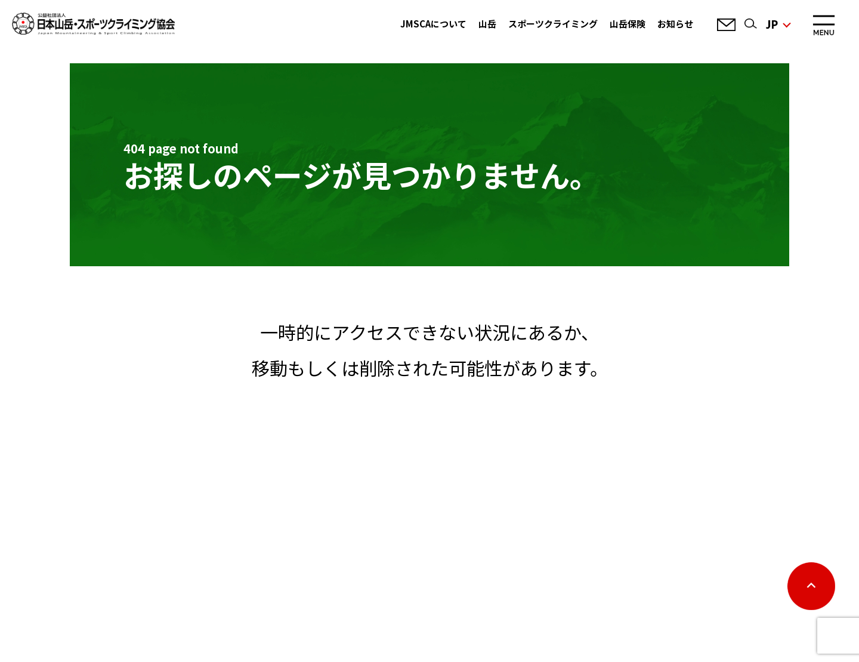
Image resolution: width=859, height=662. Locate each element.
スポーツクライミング (553, 23)
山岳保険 (627, 23)
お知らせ (675, 23)
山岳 (487, 23)
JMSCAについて (433, 23)
